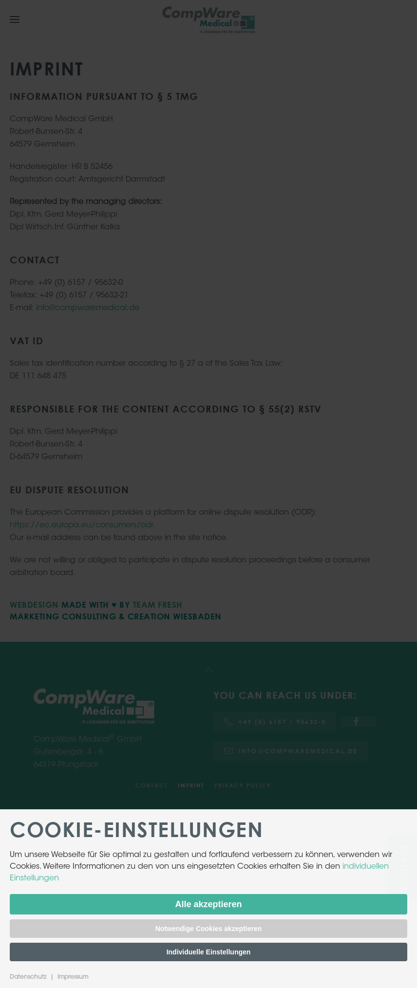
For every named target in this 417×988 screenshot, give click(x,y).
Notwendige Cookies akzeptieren (208, 928)
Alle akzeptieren (208, 904)
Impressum (72, 977)
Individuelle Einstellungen (209, 952)
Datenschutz (28, 977)
